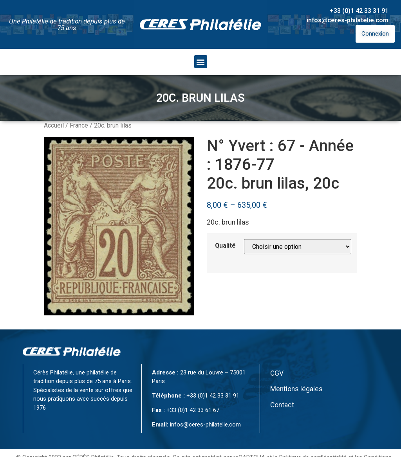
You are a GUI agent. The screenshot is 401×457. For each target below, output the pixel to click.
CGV (277, 373)
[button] (200, 61)
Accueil (54, 125)
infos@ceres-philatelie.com (347, 20)
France (79, 125)
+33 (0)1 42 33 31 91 (359, 10)
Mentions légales (296, 389)
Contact (282, 405)
